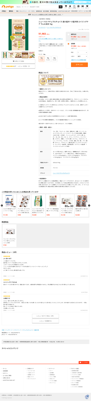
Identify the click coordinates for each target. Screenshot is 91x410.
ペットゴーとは (31, 370)
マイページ (51, 368)
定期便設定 (52, 374)
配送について (31, 376)
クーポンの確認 (53, 380)
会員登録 (5, 371)
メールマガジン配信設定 (77, 386)
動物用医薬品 (53, 11)
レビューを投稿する (45, 321)
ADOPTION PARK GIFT (64, 11)
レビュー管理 (53, 376)
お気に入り (52, 378)
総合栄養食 (46, 11)
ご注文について (31, 372)
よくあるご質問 (87, 11)
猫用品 (11, 11)
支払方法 (52, 341)
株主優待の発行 (75, 384)
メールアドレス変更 (76, 374)
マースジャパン (42, 27)
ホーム (5, 368)
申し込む (79, 64)
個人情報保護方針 (43, 341)
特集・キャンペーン (21, 11)
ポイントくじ (53, 382)
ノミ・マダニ (31, 11)
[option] (45, 2)
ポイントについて (32, 378)
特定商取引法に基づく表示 (11, 341)
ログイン (81, 11)
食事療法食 (39, 11)
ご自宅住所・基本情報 (77, 372)
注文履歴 (52, 372)
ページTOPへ (84, 362)
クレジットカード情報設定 (78, 378)
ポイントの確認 (75, 382)
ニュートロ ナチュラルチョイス (61, 173)
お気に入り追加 (18, 61)
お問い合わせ (60, 341)
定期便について (31, 374)
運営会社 (4, 395)
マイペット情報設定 (76, 380)
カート (51, 370)
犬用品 (4, 11)
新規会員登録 (74, 11)
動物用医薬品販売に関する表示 (28, 341)
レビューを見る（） (18, 66)
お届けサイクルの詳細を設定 (78, 60)
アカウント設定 (75, 368)
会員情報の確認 (75, 370)
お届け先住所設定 (76, 376)
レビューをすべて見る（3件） (45, 316)
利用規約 (10, 395)
